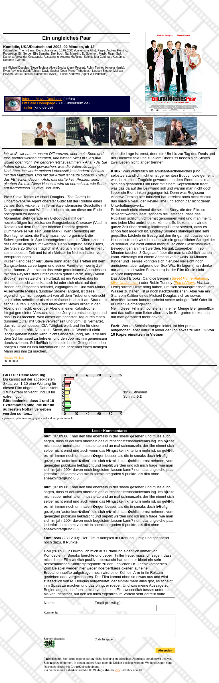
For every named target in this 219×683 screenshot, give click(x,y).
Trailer (27, 107)
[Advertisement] (106, 16)
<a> (109, 660)
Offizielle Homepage (38, 103)
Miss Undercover (125, 282)
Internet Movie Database (42, 99)
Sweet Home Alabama (189, 278)
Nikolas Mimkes (14, 357)
